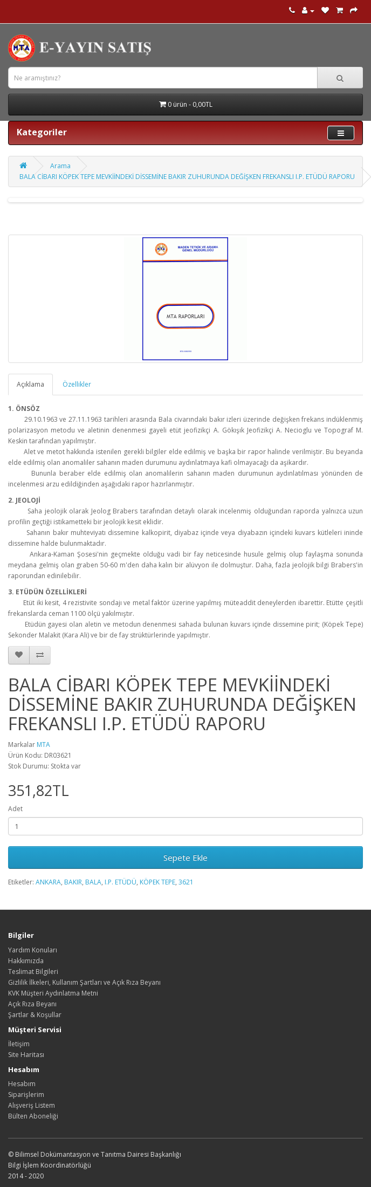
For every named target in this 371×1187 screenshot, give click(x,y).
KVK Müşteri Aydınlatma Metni (53, 993)
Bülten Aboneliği (33, 1116)
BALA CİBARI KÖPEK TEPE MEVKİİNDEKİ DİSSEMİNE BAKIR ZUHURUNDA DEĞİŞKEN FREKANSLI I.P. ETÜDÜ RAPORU (187, 176)
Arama (60, 165)
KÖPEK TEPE (157, 882)
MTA (43, 744)
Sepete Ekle (185, 857)
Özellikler (77, 384)
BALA (93, 882)
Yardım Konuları (32, 950)
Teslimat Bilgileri (33, 971)
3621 (186, 882)
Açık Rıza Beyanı (32, 1003)
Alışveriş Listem (31, 1105)
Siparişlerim (26, 1094)
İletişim (19, 1043)
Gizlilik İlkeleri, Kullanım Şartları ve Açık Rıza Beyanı (84, 982)
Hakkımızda (26, 960)
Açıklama (30, 384)
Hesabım (22, 1083)
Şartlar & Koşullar (34, 1014)
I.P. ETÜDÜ (120, 882)
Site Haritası (26, 1054)
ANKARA (48, 882)
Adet (15, 808)
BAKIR (73, 882)
